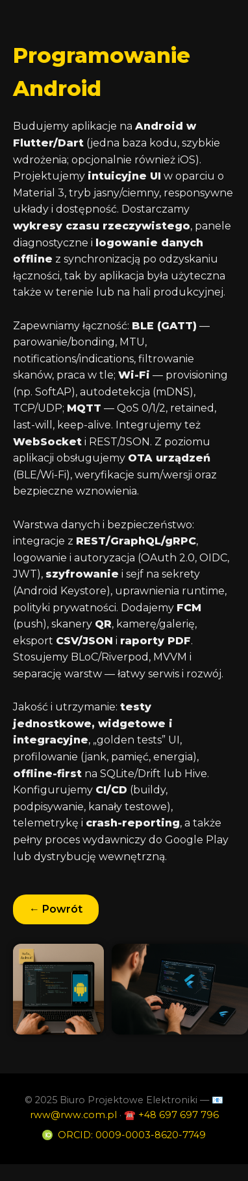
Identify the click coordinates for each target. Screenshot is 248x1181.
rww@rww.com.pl (73, 1115)
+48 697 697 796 (178, 1115)
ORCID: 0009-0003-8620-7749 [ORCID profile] (132, 1135)
